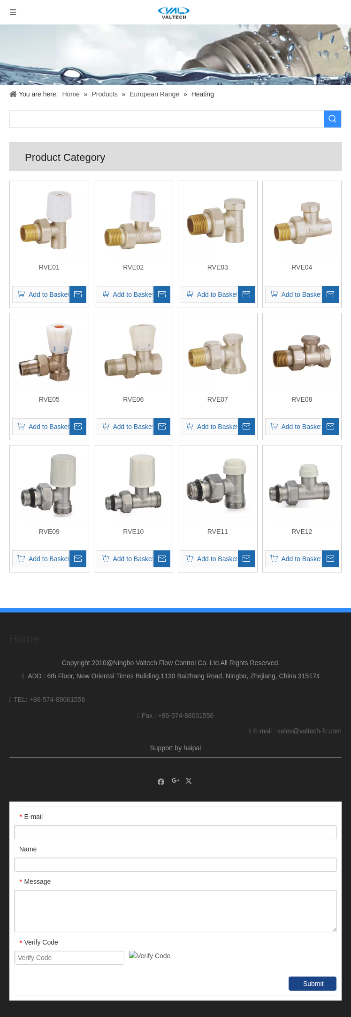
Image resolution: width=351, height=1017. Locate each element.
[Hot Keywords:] (332, 119)
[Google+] (176, 775)
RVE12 (301, 531)
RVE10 (133, 531)
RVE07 (217, 399)
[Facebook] (161, 775)
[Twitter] (190, 775)
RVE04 (301, 267)
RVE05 (49, 399)
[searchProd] (167, 119)
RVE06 (133, 399)
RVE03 (217, 267)
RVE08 (301, 399)
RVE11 (217, 531)
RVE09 (49, 531)
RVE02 (133, 267)
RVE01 (49, 267)
